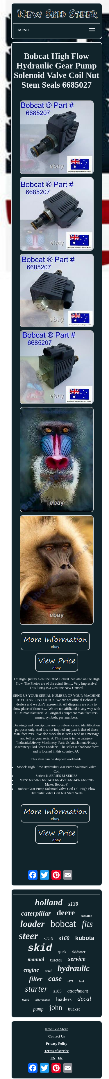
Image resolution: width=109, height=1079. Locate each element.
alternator (43, 1000)
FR (60, 1058)
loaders (64, 999)
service (76, 958)
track (25, 1000)
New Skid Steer (56, 1029)
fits (87, 924)
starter (36, 988)
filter (35, 979)
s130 (73, 904)
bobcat (63, 924)
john (55, 1007)
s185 (57, 991)
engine (31, 970)
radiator (86, 915)
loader (32, 924)
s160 (64, 938)
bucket (74, 1009)
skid (40, 948)
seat (48, 970)
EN (53, 1058)
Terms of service (56, 1051)
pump (38, 1008)
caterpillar (36, 913)
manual (36, 959)
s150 (48, 938)
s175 (70, 981)
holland (48, 902)
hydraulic (74, 968)
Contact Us (56, 1036)
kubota (84, 938)
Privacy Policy (56, 1044)
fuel (81, 981)
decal (84, 998)
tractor (56, 960)
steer (28, 935)
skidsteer (78, 952)
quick (62, 952)
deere (66, 912)
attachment (77, 990)
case (55, 978)
